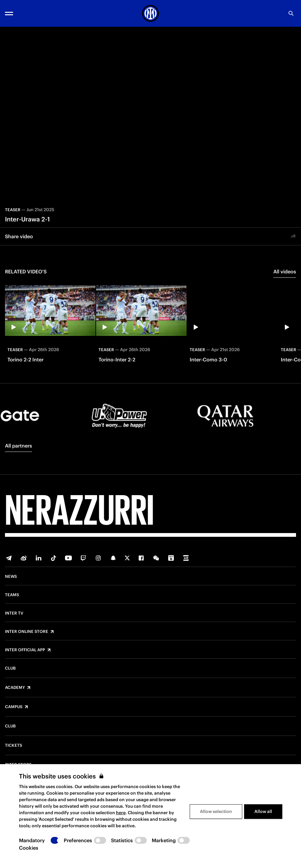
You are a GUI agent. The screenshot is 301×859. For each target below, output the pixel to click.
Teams (12, 594)
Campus (13, 706)
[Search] (291, 13)
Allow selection (216, 811)
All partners (18, 446)
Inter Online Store (26, 631)
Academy (15, 687)
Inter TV (14, 613)
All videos (284, 271)
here (121, 812)
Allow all (263, 811)
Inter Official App (25, 650)
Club (10, 668)
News (11, 576)
